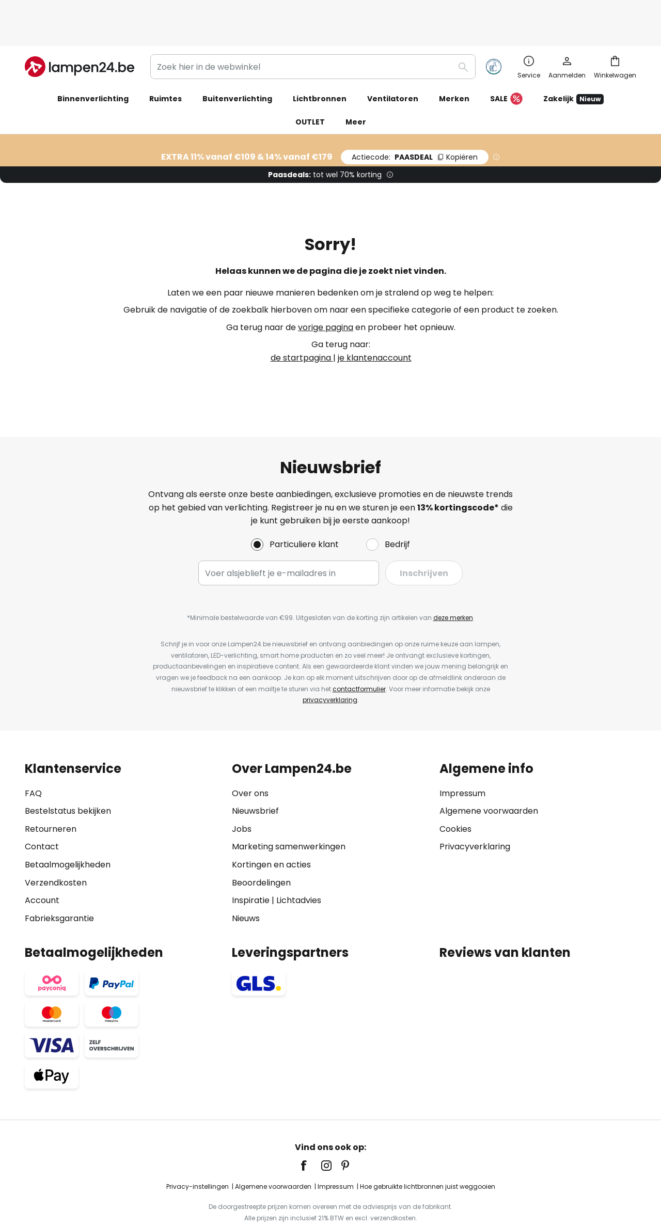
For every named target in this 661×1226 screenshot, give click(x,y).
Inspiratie (251, 867)
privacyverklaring (330, 666)
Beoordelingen (261, 849)
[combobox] (313, 33)
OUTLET (310, 88)
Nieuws (246, 885)
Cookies (455, 795)
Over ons (250, 760)
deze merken (453, 584)
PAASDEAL (415, 123)
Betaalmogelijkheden (68, 831)
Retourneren (50, 795)
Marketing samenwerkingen (288, 813)
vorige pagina (325, 294)
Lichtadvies (298, 867)
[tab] (123, 810)
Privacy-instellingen (197, 1153)
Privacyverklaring (474, 813)
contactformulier (359, 655)
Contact (42, 813)
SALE (506, 65)
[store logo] (79, 33)
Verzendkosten (56, 849)
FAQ (33, 760)
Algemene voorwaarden (488, 777)
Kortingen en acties (271, 831)
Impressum (462, 760)
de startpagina (302, 324)
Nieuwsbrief (255, 777)
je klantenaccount (375, 324)
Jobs (241, 795)
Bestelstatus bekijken (68, 777)
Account (42, 867)
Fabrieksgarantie (59, 885)
